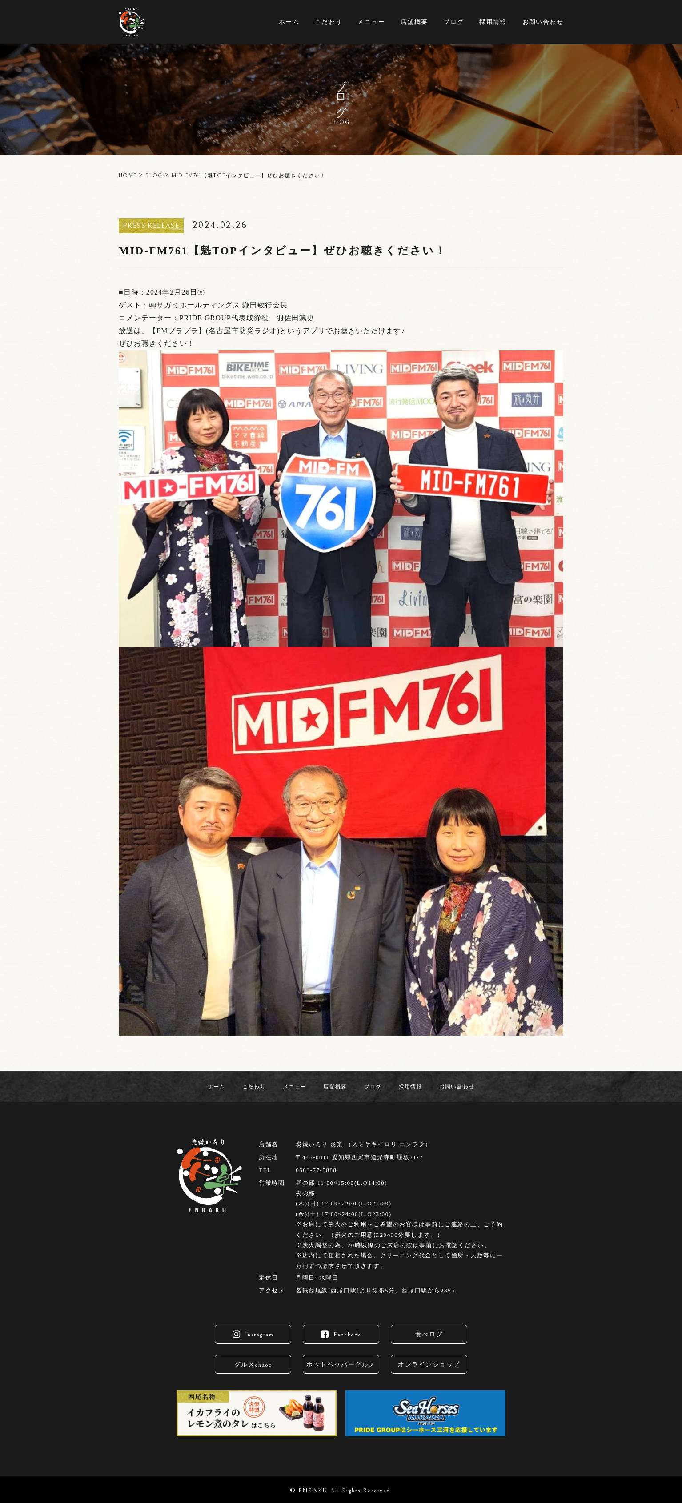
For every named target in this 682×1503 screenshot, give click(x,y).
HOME (127, 176)
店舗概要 (414, 22)
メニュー (371, 22)
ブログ (453, 22)
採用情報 (493, 22)
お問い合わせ (542, 22)
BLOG (153, 176)
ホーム (289, 22)
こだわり (328, 22)
